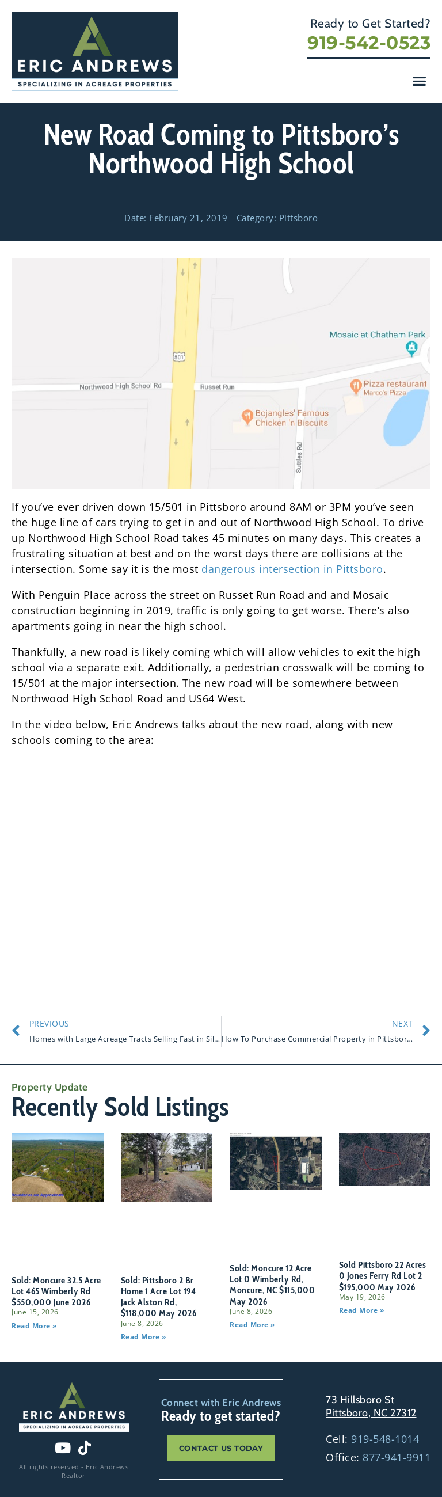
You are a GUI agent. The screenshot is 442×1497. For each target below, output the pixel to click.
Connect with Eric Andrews (221, 1402)
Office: (378, 1457)
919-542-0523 (368, 43)
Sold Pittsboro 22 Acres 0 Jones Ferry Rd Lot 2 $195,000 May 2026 (382, 1275)
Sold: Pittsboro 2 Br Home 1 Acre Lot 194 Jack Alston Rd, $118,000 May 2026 (159, 1297)
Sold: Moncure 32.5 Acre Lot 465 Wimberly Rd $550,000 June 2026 (56, 1291)
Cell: (372, 1439)
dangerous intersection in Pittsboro (292, 569)
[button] (419, 81)
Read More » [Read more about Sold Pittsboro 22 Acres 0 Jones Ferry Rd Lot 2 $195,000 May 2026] (361, 1310)
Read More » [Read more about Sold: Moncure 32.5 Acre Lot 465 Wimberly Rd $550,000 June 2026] (34, 1326)
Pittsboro (298, 217)
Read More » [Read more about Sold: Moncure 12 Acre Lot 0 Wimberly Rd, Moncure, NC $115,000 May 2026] (252, 1324)
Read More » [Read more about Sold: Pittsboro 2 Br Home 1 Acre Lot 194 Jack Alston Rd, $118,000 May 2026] (143, 1337)
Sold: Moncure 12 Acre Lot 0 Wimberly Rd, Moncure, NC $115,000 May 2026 (272, 1285)
